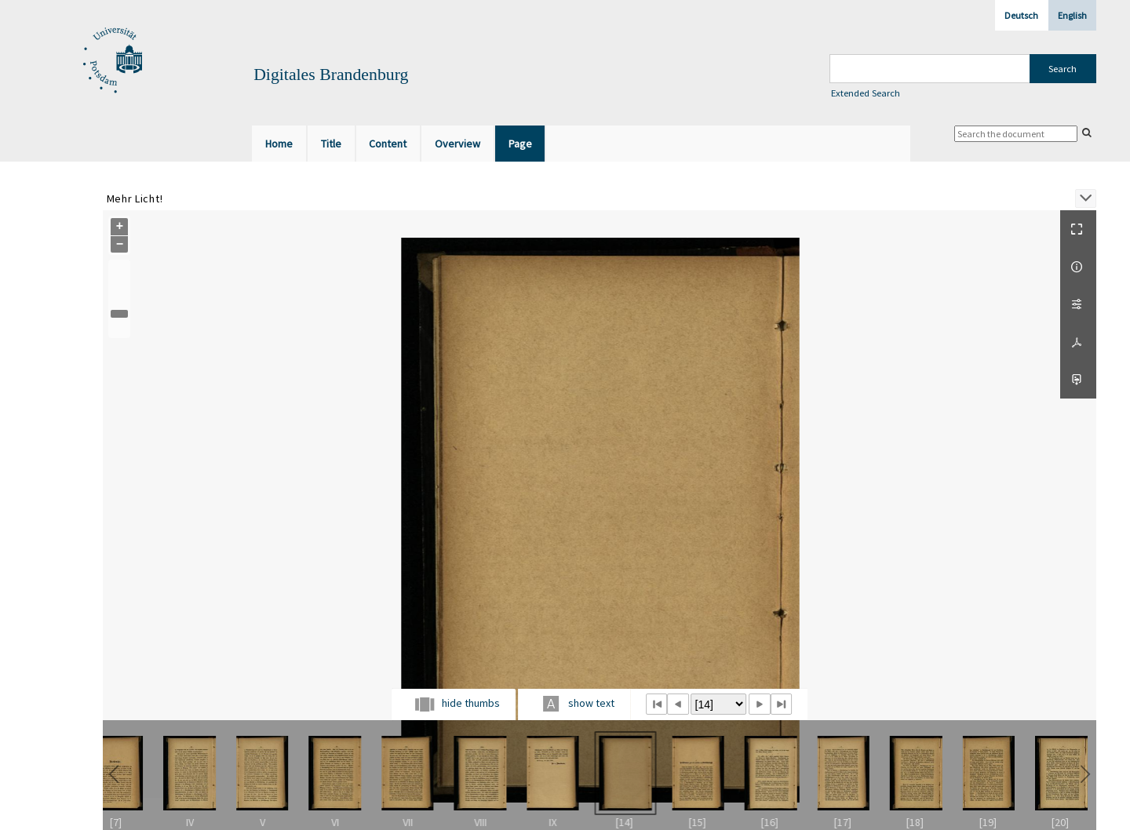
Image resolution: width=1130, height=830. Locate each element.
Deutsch (1021, 15)
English (1072, 15)
